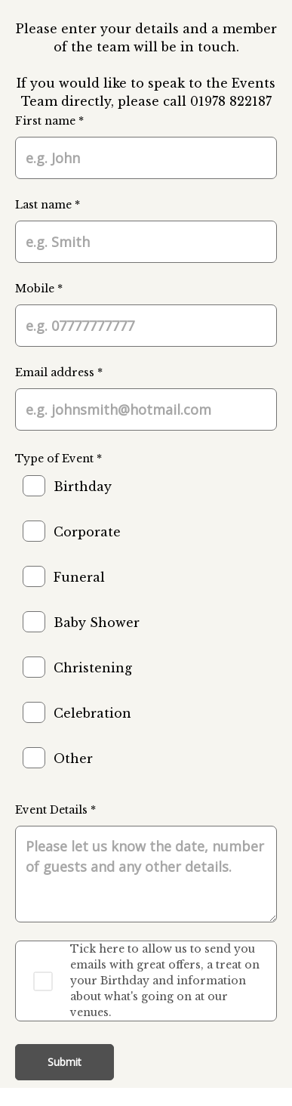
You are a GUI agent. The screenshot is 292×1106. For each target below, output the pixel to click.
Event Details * (55, 810)
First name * (49, 121)
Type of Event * (58, 458)
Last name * (47, 205)
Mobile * (39, 288)
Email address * (59, 372)
